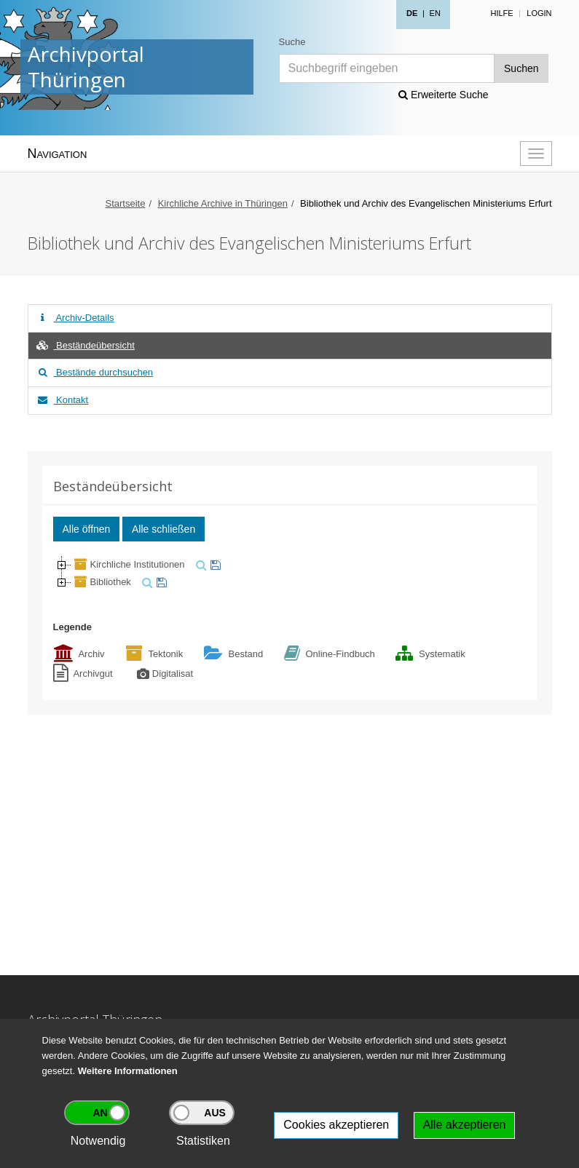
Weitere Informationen (128, 1070)
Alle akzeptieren (464, 1125)
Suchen (521, 68)
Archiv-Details (75, 317)
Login (539, 13)
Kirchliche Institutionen (128, 564)
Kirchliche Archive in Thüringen (223, 203)
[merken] (214, 564)
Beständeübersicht (85, 345)
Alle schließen (163, 529)
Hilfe (501, 13)
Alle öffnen (87, 529)
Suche (292, 41)
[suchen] (199, 564)
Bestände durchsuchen (95, 372)
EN (435, 13)
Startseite (125, 203)
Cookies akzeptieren (336, 1125)
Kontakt (62, 399)
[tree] (290, 573)
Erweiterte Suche (443, 94)
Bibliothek (101, 581)
